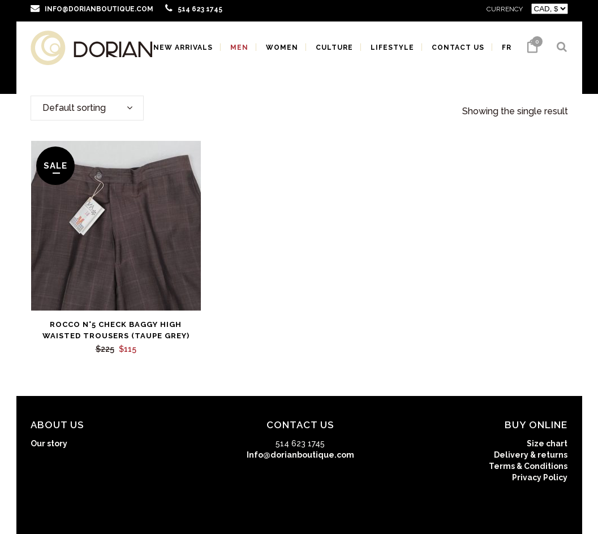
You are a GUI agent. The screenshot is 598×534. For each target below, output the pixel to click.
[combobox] (87, 108)
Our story (49, 443)
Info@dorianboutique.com (300, 454)
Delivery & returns (530, 454)
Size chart (547, 443)
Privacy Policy (539, 477)
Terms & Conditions (528, 466)
